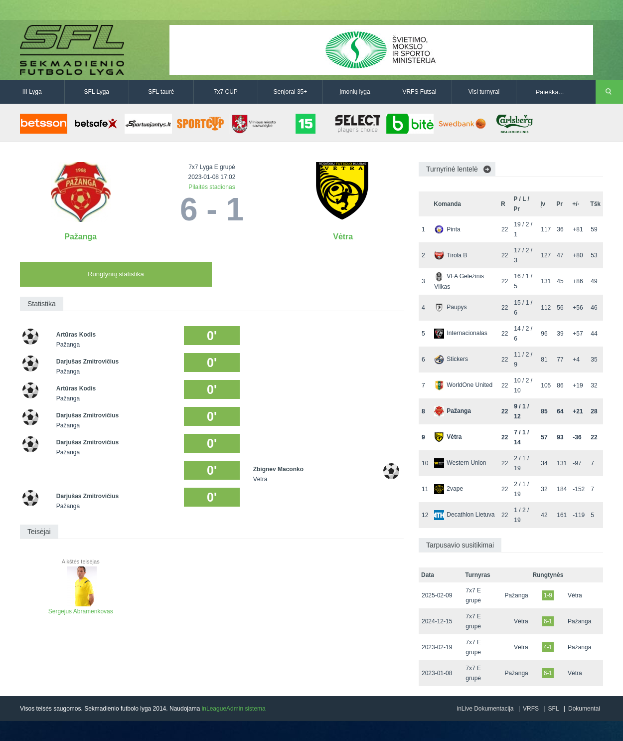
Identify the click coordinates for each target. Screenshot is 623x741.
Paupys (450, 307)
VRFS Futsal (419, 91)
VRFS (531, 708)
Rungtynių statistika (116, 274)
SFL (553, 708)
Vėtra (343, 236)
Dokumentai (584, 708)
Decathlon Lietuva (464, 514)
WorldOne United (463, 384)
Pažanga (80, 236)
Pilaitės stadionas (211, 187)
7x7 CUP (226, 91)
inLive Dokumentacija (485, 708)
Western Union (460, 462)
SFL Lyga (96, 91)
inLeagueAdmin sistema (234, 708)
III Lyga (32, 91)
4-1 (548, 647)
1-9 (548, 595)
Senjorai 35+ (291, 91)
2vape (448, 488)
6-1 (548, 621)
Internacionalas (460, 333)
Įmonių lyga (354, 91)
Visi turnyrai (483, 91)
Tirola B (450, 255)
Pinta (447, 229)
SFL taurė (161, 91)
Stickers (451, 359)
